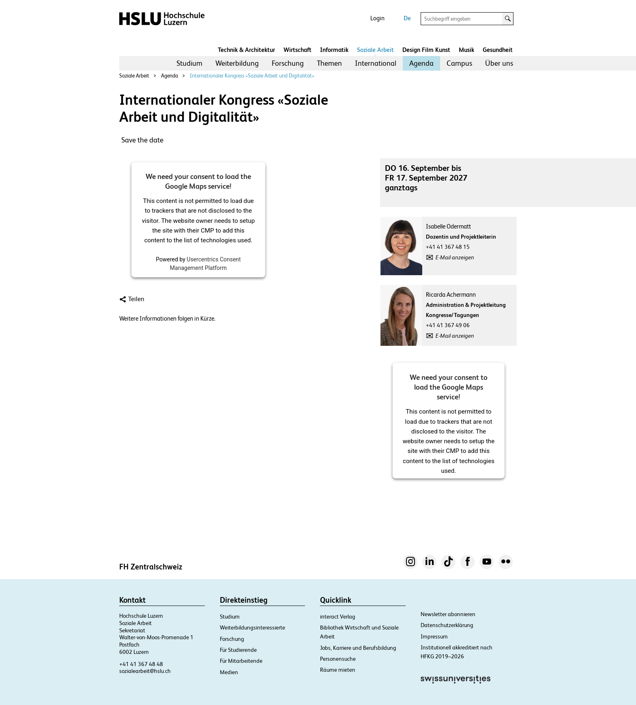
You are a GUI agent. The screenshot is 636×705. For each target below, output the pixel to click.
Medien (229, 672)
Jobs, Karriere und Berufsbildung (358, 648)
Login (377, 18)
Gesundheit (498, 49)
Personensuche (338, 658)
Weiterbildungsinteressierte (252, 627)
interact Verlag (337, 616)
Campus (459, 63)
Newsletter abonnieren (448, 614)
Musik (466, 49)
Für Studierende (238, 650)
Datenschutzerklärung (447, 625)
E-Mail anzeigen (455, 257)
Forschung (288, 63)
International (375, 63)
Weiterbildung (237, 63)
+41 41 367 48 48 (141, 664)
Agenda (421, 63)
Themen (329, 63)
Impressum (434, 636)
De (407, 18)
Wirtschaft (298, 49)
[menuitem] (189, 63)
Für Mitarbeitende (241, 661)
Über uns (499, 63)
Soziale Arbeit (375, 49)
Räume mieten (337, 669)
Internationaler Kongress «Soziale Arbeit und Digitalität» (252, 76)
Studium (189, 63)
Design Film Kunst (426, 49)
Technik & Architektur (246, 49)
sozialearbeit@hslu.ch (145, 671)
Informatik (334, 49)
